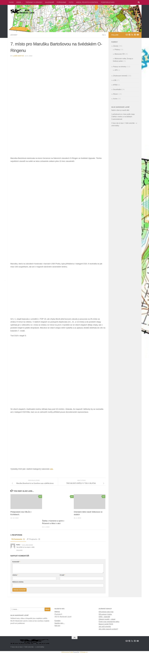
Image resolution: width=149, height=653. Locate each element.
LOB (114, 80)
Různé (115, 94)
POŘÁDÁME (61, 2)
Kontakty (58, 621)
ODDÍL (18, 2)
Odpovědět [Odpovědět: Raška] (19, 550)
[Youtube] (138, 35)
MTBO (115, 85)
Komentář (16, 561)
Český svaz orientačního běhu (109, 621)
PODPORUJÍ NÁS (107, 2)
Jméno (15, 575)
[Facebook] (135, 35)
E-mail (62, 575)
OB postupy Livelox (105, 614)
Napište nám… (60, 623)
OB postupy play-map (106, 612)
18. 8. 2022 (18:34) (27, 544)
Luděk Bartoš (18, 56)
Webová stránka (17, 582)
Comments (18, 539)
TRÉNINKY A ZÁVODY (34, 2)
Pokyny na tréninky (119, 66)
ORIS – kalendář (104, 617)
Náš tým (57, 625)
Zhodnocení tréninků (120, 76)
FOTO (71, 2)
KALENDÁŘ (49, 2)
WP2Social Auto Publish (67, 652)
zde (51, 469)
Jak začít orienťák (105, 626)
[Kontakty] (129, 35)
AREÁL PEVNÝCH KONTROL (87, 2)
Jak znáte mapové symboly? (108, 629)
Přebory (117, 49)
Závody (13, 35)
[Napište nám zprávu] (127, 35)
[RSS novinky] (132, 35)
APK (116, 70)
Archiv (115, 99)
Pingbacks (33, 539)
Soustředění (117, 89)
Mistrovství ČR (120, 54)
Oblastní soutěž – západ (107, 619)
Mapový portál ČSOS (106, 624)
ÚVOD (11, 2)
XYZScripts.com (84, 652)
